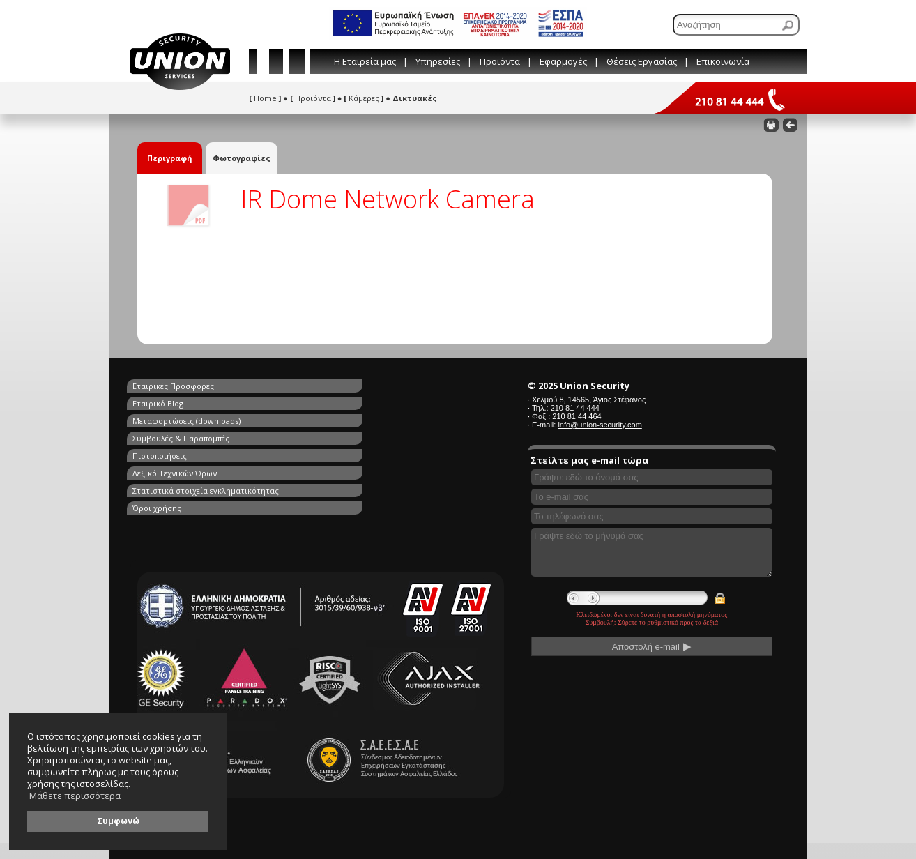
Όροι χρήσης (319, 434)
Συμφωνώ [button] (118, 820)
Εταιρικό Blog (320, 386)
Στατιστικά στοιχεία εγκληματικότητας (205, 434)
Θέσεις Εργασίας (641, 61)
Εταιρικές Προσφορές (173, 386)
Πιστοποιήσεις (159, 418)
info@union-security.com (599, 424)
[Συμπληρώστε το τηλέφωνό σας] (651, 516)
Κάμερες (363, 98)
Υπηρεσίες (437, 61)
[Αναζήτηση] (736, 25)
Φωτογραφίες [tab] (241, 158)
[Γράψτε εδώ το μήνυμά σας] (651, 552)
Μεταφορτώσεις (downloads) (186, 402)
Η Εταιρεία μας (365, 61)
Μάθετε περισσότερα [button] (75, 796)
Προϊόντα (500, 61)
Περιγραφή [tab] (169, 158)
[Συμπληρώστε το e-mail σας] (651, 497)
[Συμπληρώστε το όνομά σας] (651, 477)
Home (265, 98)
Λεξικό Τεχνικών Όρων (337, 418)
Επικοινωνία (722, 61)
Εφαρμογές (563, 61)
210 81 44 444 (575, 408)
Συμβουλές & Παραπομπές (343, 402)
